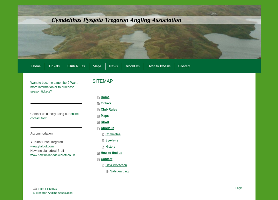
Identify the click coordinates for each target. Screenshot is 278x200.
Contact (106, 159)
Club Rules (109, 109)
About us (107, 128)
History (110, 146)
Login (239, 187)
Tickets (106, 103)
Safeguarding (119, 171)
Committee (113, 134)
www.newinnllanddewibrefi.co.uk (53, 155)
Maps (105, 116)
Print (39, 188)
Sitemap (52, 188)
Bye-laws (112, 140)
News (105, 122)
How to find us (111, 153)
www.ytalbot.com (42, 146)
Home (105, 97)
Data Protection (116, 165)
